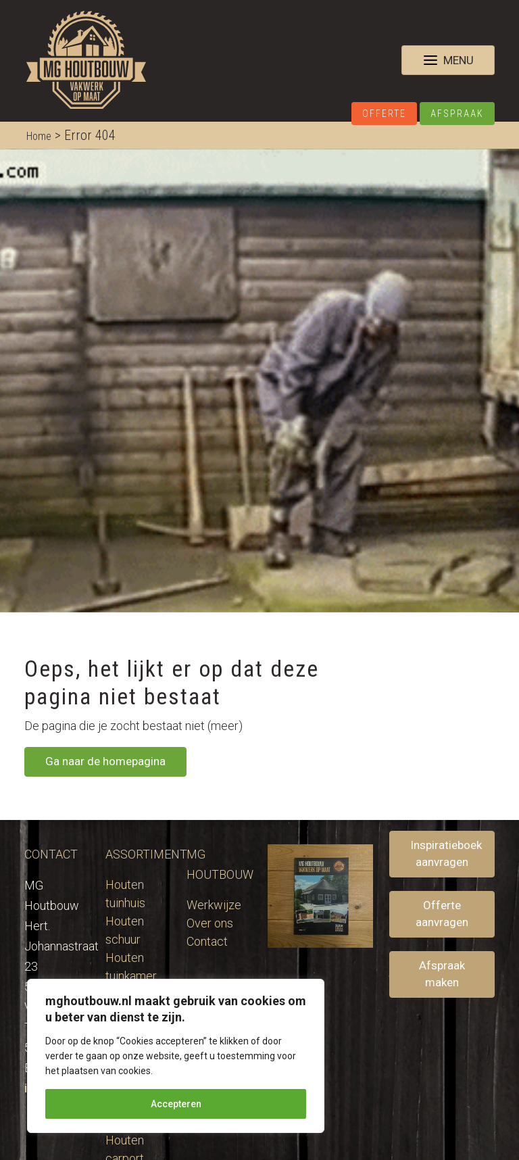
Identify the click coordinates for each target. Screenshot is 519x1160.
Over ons (210, 923)
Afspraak (457, 113)
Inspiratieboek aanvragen (446, 853)
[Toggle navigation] (448, 60)
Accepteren (176, 1103)
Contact (207, 941)
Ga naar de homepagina (105, 761)
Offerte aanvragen (442, 913)
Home (38, 136)
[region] (175, 1056)
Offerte (384, 113)
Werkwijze (214, 905)
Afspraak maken (442, 974)
